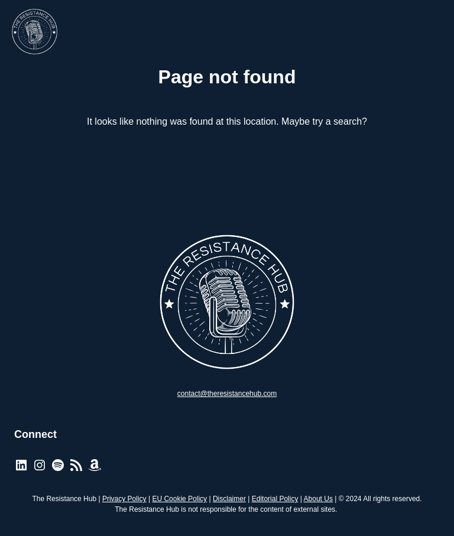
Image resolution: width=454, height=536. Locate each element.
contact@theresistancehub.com (227, 393)
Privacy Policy (124, 499)
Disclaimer (229, 499)
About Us (318, 499)
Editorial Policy (275, 499)
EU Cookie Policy (179, 499)
